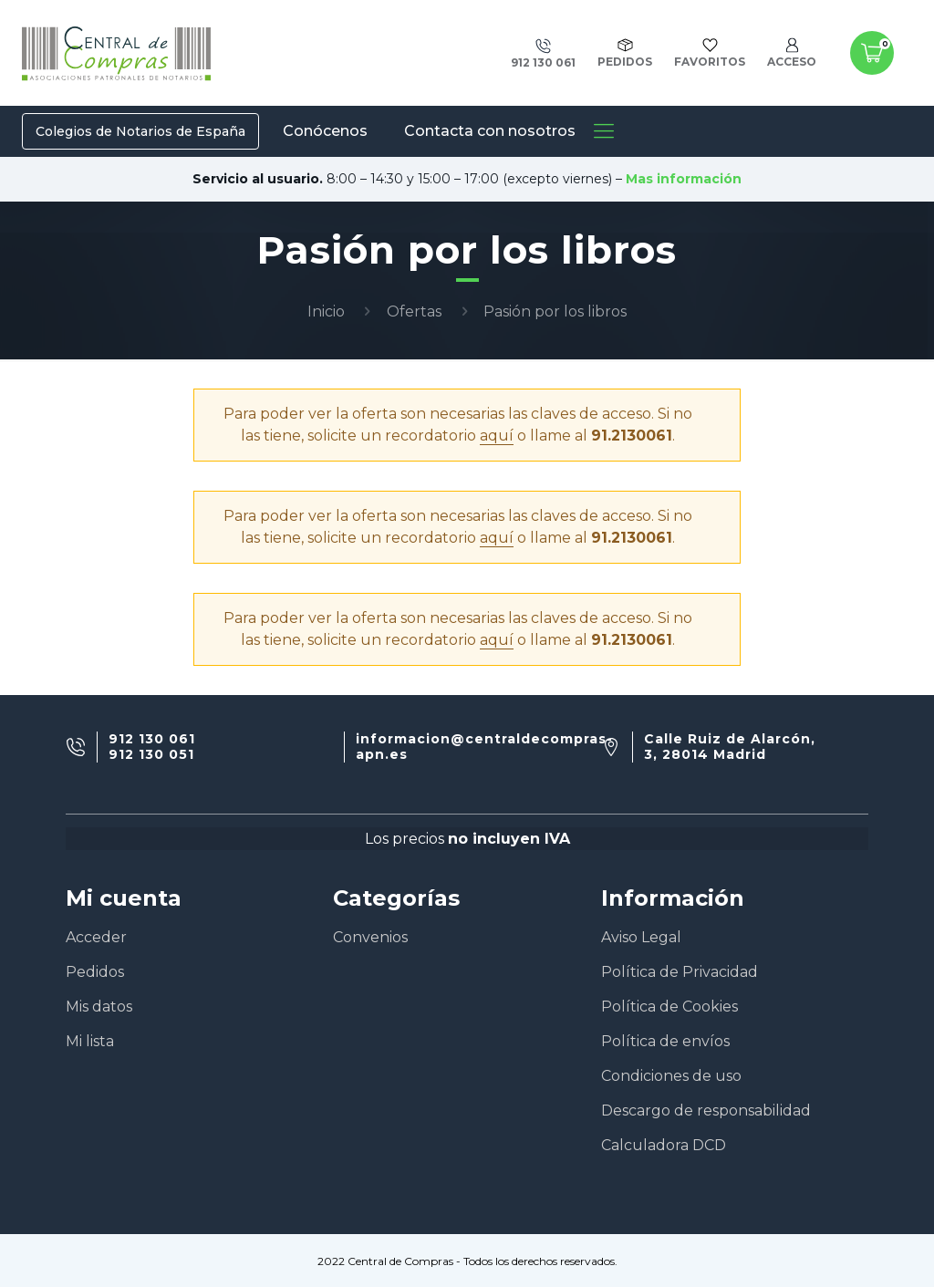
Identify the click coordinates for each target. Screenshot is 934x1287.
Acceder (96, 937)
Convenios (370, 937)
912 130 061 (152, 739)
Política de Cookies (669, 1006)
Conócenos (325, 131)
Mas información (684, 179)
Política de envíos (665, 1041)
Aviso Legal (641, 937)
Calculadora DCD (663, 1145)
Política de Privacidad (679, 972)
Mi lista (90, 1041)
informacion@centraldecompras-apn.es (484, 747)
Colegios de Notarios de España (140, 131)
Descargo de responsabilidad (706, 1110)
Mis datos (99, 1006)
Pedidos (95, 972)
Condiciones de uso (671, 1076)
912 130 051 (151, 755)
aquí (497, 435)
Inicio (326, 311)
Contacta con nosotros (490, 131)
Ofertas (414, 311)
